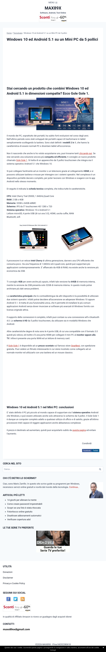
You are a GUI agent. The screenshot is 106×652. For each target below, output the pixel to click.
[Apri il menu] (53, 2)
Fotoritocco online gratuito (19, 511)
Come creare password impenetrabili (24, 504)
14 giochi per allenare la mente (21, 500)
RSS (22, 599)
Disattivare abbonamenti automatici (24, 515)
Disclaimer (8, 577)
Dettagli (53, 650)
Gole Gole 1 (21, 160)
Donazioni (7, 572)
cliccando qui (85, 153)
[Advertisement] (27, 63)
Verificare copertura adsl (19, 519)
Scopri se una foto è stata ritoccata (24, 508)
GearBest (75, 345)
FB (8, 599)
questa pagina (79, 430)
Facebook (87, 451)
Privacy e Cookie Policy (14, 583)
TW (15, 599)
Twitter (95, 451)
